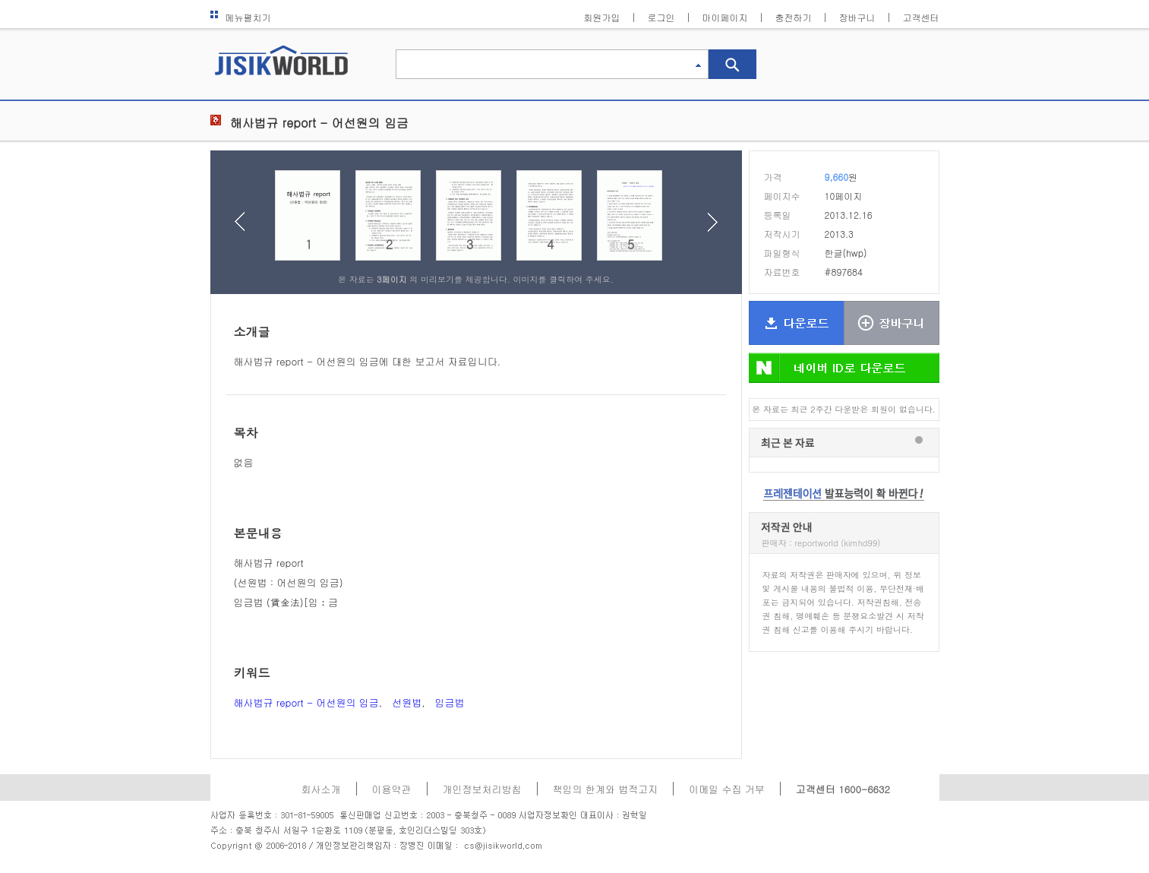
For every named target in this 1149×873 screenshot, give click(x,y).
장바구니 (857, 17)
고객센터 (921, 17)
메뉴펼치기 (240, 17)
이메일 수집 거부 (727, 789)
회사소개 (321, 789)
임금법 (449, 702)
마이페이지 (725, 17)
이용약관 (392, 789)
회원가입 (602, 17)
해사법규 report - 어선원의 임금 (306, 702)
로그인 (661, 17)
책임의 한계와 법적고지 (605, 789)
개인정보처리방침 (482, 789)
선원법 (406, 702)
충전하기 (793, 17)
